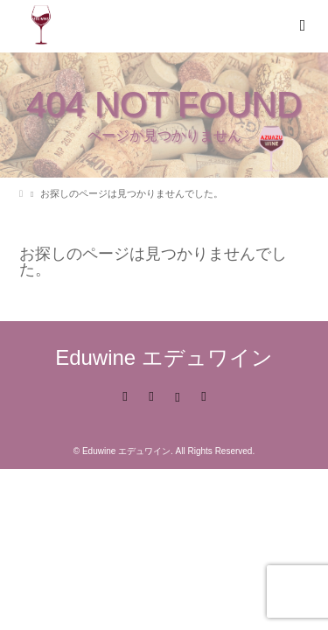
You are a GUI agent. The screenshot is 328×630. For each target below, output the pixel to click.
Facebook (150, 395)
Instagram (177, 395)
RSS (203, 395)
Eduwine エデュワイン (164, 357)
